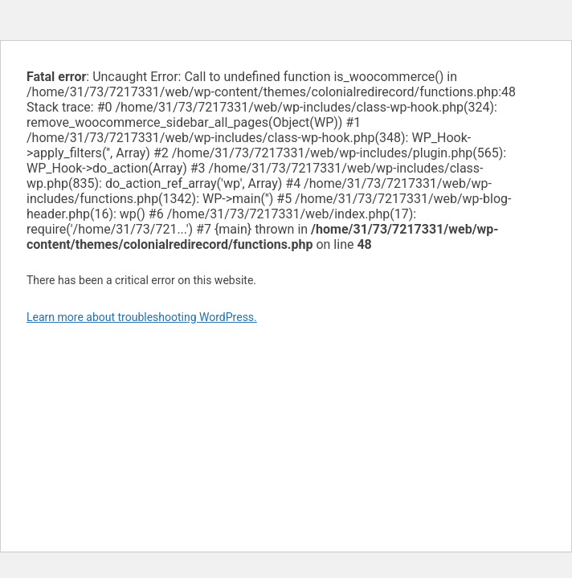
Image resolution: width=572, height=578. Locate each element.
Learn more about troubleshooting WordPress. (142, 317)
